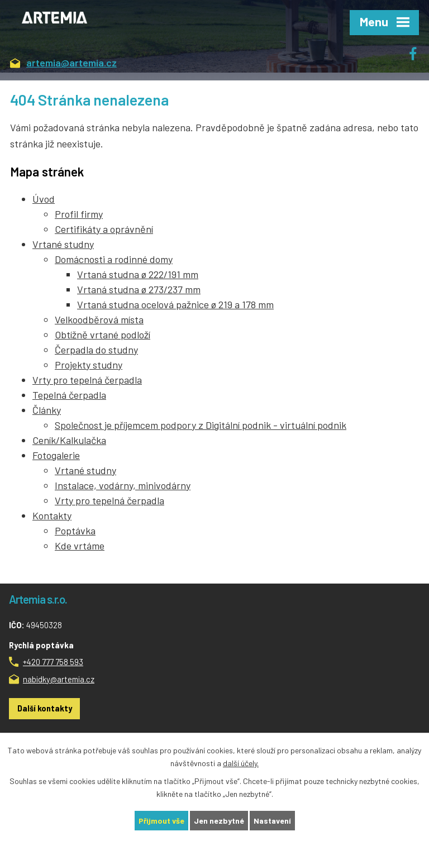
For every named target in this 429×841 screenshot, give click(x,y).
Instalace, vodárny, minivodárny (122, 485)
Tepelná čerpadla (69, 395)
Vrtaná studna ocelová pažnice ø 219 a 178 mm (175, 304)
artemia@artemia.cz (63, 63)
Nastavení (272, 820)
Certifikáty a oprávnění (104, 229)
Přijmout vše (161, 820)
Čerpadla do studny (96, 349)
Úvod (43, 199)
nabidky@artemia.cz (58, 679)
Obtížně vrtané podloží (102, 334)
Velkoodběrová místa (99, 319)
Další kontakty (44, 708)
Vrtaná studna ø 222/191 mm (137, 274)
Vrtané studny (63, 244)
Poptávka (75, 530)
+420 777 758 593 (53, 662)
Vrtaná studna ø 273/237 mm (139, 289)
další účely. (241, 763)
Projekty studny (88, 365)
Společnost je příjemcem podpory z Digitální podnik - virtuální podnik (200, 425)
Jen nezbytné (219, 820)
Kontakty (52, 515)
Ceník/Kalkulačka (69, 440)
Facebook (419, 50)
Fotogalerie (56, 455)
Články (46, 410)
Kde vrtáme (79, 545)
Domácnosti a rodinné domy (114, 259)
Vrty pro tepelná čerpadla (87, 380)
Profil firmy (79, 214)
